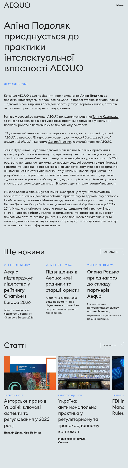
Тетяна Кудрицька (105, 116)
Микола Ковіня (18, 121)
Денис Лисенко (59, 142)
